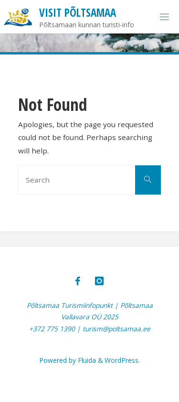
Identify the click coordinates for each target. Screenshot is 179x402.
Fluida (86, 360)
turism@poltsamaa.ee (116, 328)
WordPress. (122, 360)
